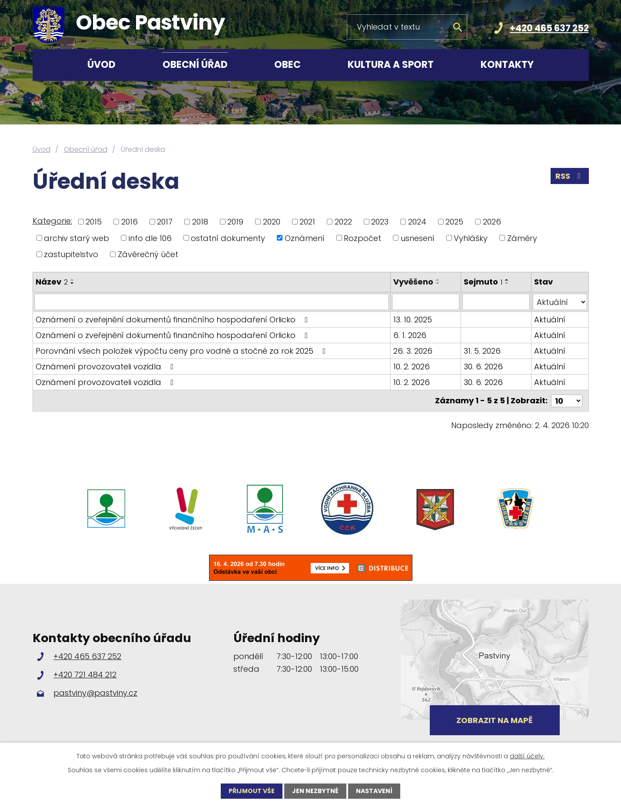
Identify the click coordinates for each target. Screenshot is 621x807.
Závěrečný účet (148, 254)
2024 (417, 221)
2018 (200, 221)
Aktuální (549, 319)
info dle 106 (150, 237)
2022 (343, 221)
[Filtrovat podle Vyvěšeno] (426, 302)
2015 (94, 221)
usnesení (418, 237)
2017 (165, 221)
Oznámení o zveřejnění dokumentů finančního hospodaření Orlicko (174, 319)
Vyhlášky (471, 237)
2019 (235, 221)
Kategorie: (52, 220)
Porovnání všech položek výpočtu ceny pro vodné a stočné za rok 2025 (182, 350)
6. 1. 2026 (410, 335)
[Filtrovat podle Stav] (560, 302)
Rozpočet (362, 237)
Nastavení (374, 791)
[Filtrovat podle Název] (211, 302)
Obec (287, 64)
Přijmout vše (252, 791)
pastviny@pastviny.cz (95, 692)
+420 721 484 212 (84, 674)
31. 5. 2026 (482, 350)
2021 (307, 221)
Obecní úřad (195, 64)
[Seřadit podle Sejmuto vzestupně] (507, 279)
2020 (271, 221)
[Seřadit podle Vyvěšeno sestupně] (438, 283)
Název (52, 281)
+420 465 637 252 (549, 28)
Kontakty (507, 64)
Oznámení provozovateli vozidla (106, 366)
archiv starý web (76, 237)
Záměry (522, 237)
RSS (569, 176)
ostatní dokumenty (228, 237)
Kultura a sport (391, 64)
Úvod (101, 64)
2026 (492, 221)
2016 (129, 221)
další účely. (527, 756)
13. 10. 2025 (413, 319)
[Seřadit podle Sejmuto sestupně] (507, 283)
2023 (380, 221)
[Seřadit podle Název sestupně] (72, 283)
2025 (454, 221)
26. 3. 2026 (413, 350)
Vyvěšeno (414, 281)
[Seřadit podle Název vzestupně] (72, 279)
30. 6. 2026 (483, 366)
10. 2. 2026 (412, 366)
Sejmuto (483, 281)
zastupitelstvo (71, 254)
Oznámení (305, 237)
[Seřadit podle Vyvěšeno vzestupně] (438, 279)
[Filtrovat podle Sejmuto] (496, 302)
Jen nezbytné (315, 791)
